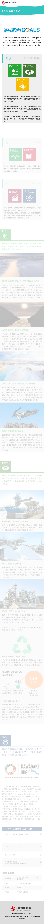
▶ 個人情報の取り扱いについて (22, 913)
